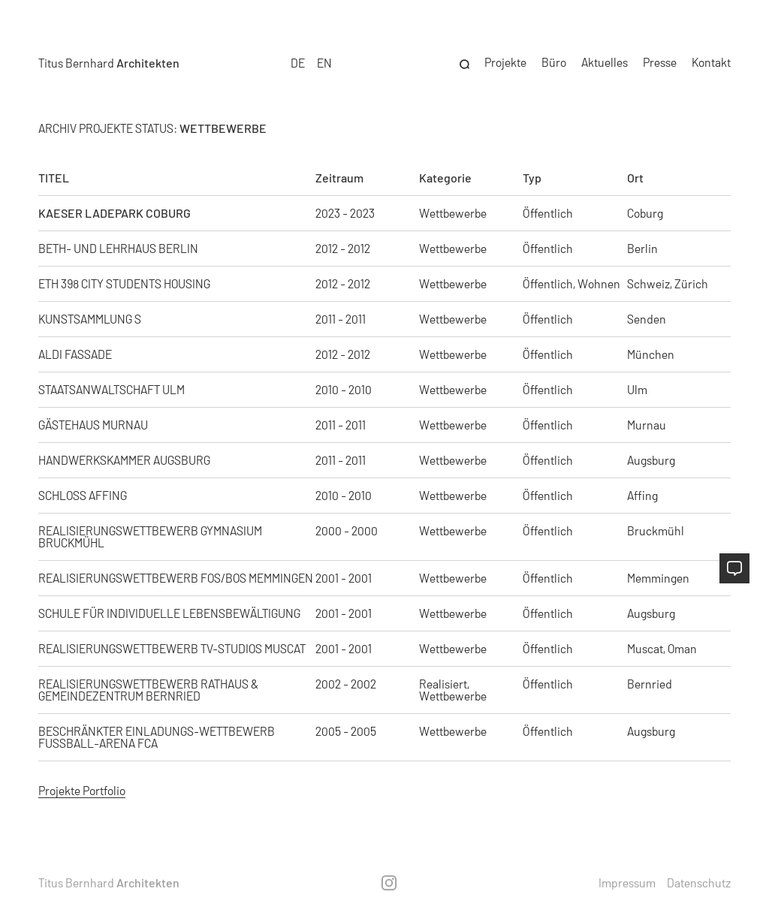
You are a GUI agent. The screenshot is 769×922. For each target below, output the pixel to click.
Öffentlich (548, 213)
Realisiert (443, 684)
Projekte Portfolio (81, 790)
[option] (324, 59)
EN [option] (324, 58)
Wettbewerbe (453, 460)
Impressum (627, 882)
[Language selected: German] (312, 59)
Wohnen (599, 284)
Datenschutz (699, 882)
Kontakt (711, 58)
